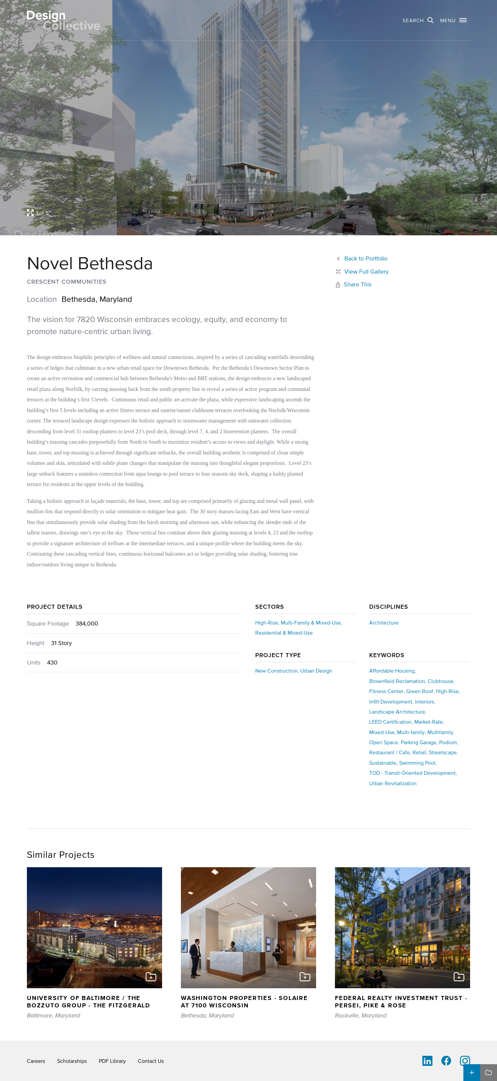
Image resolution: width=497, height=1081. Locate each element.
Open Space (383, 742)
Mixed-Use (381, 732)
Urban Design (316, 671)
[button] (453, 20)
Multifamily (440, 732)
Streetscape (443, 752)
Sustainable (382, 763)
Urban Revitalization (393, 783)
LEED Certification (390, 722)
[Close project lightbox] (362, 271)
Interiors (424, 701)
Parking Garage (418, 742)
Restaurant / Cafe (389, 752)
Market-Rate (428, 722)
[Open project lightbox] (190, 212)
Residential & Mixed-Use (284, 633)
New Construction (276, 671)
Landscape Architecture (397, 712)
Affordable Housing (392, 671)
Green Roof (419, 691)
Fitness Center (386, 691)
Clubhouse (440, 681)
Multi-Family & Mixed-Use (311, 622)
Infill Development (390, 701)
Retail (419, 752)
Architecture (383, 622)
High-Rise (266, 622)
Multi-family (411, 732)
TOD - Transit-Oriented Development (412, 773)
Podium (448, 742)
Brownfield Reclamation (397, 681)
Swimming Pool (417, 763)
